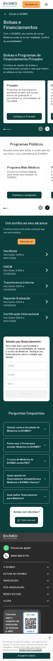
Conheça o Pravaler (24, 116)
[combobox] (24, 365)
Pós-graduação (13, 587)
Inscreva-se (31, 4)
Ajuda (7, 601)
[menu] (46, 4)
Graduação (11, 580)
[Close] (49, 638)
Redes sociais (12, 594)
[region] (26, 647)
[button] (26, 429)
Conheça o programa (24, 195)
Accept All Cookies (26, 656)
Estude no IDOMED (15, 574)
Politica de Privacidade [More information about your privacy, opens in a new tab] (30, 650)
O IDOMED (9, 567)
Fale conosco (26, 520)
